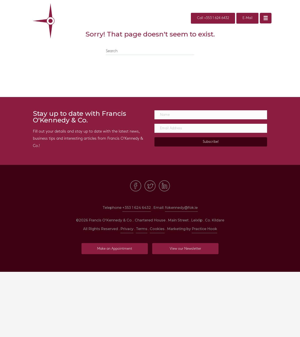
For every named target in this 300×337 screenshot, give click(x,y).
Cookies (157, 229)
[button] (210, 142)
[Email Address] (210, 128)
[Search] (150, 51)
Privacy (126, 229)
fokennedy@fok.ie (181, 208)
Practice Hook (204, 229)
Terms (141, 229)
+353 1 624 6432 (136, 208)
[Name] (210, 114)
